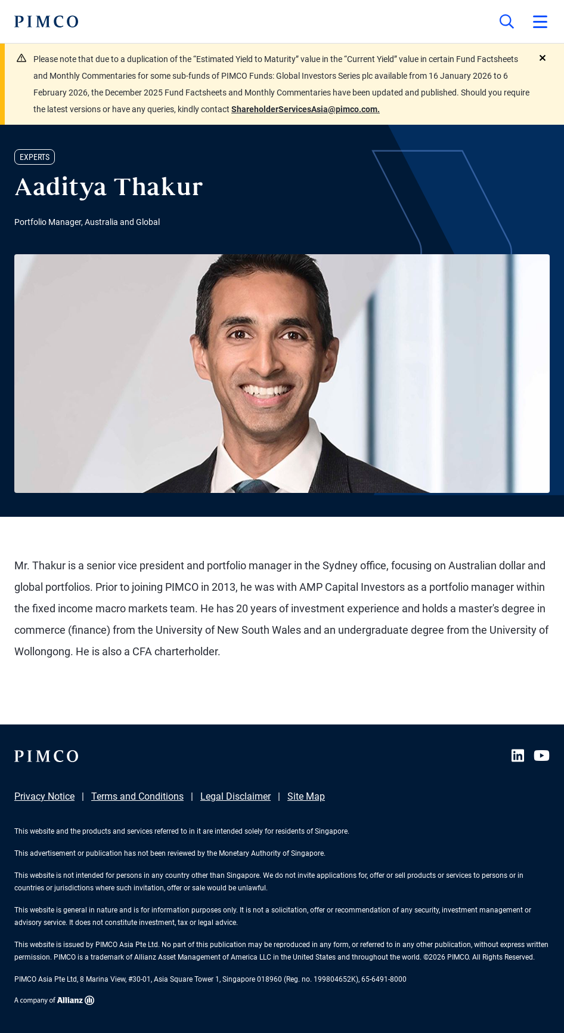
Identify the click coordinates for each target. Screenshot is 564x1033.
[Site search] (506, 21)
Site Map (306, 796)
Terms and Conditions (137, 796)
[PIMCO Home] (46, 21)
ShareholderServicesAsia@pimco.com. (305, 109)
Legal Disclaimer (235, 796)
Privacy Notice (44, 796)
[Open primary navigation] (540, 21)
